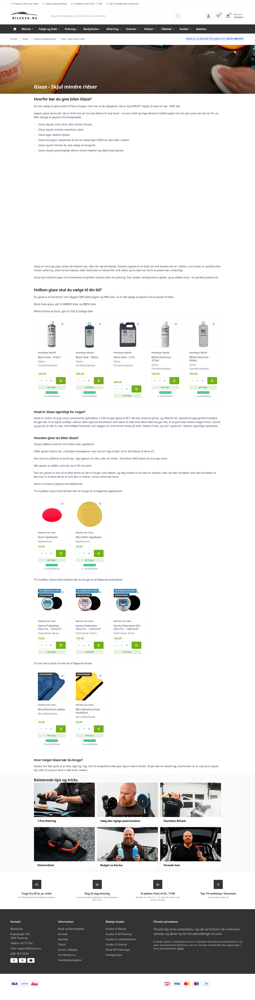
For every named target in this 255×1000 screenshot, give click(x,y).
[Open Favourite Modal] (218, 16)
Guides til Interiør (116, 944)
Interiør (132, 29)
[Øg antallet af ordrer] (51, 380)
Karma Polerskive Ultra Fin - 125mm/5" (88, 627)
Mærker (201, 29)
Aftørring (113, 29)
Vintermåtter (45, 865)
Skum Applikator (48, 537)
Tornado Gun (171, 865)
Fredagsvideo (114, 955)
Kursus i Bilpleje (67, 949)
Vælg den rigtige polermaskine (120, 821)
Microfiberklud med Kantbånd (88, 711)
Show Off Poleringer (118, 949)
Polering (72, 29)
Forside (13, 39)
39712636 (22, 953)
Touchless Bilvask (174, 821)
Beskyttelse (92, 29)
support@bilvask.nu (29, 948)
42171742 (27, 943)
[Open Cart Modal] (228, 16)
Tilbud (62, 944)
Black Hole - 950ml (87, 357)
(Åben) (180, 948)
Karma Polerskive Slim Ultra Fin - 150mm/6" (127, 627)
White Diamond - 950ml (199, 358)
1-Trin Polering (46, 821)
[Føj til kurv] (61, 380)
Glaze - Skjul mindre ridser (73, 39)
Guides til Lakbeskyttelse (45, 39)
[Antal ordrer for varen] (46, 380)
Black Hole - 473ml (49, 357)
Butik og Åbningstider (71, 929)
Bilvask (28, 29)
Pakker (150, 29)
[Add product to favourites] (62, 324)
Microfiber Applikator (89, 537)
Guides (185, 29)
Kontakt (63, 934)
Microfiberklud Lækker (51, 709)
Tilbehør (168, 29)
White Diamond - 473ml (161, 358)
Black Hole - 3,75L (124, 357)
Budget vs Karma (111, 865)
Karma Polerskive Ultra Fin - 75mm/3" (50, 627)
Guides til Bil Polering (119, 934)
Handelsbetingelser (70, 960)
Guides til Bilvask (116, 929)
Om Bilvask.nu (67, 955)
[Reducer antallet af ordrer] (41, 380)
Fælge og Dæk (49, 29)
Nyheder (63, 939)
